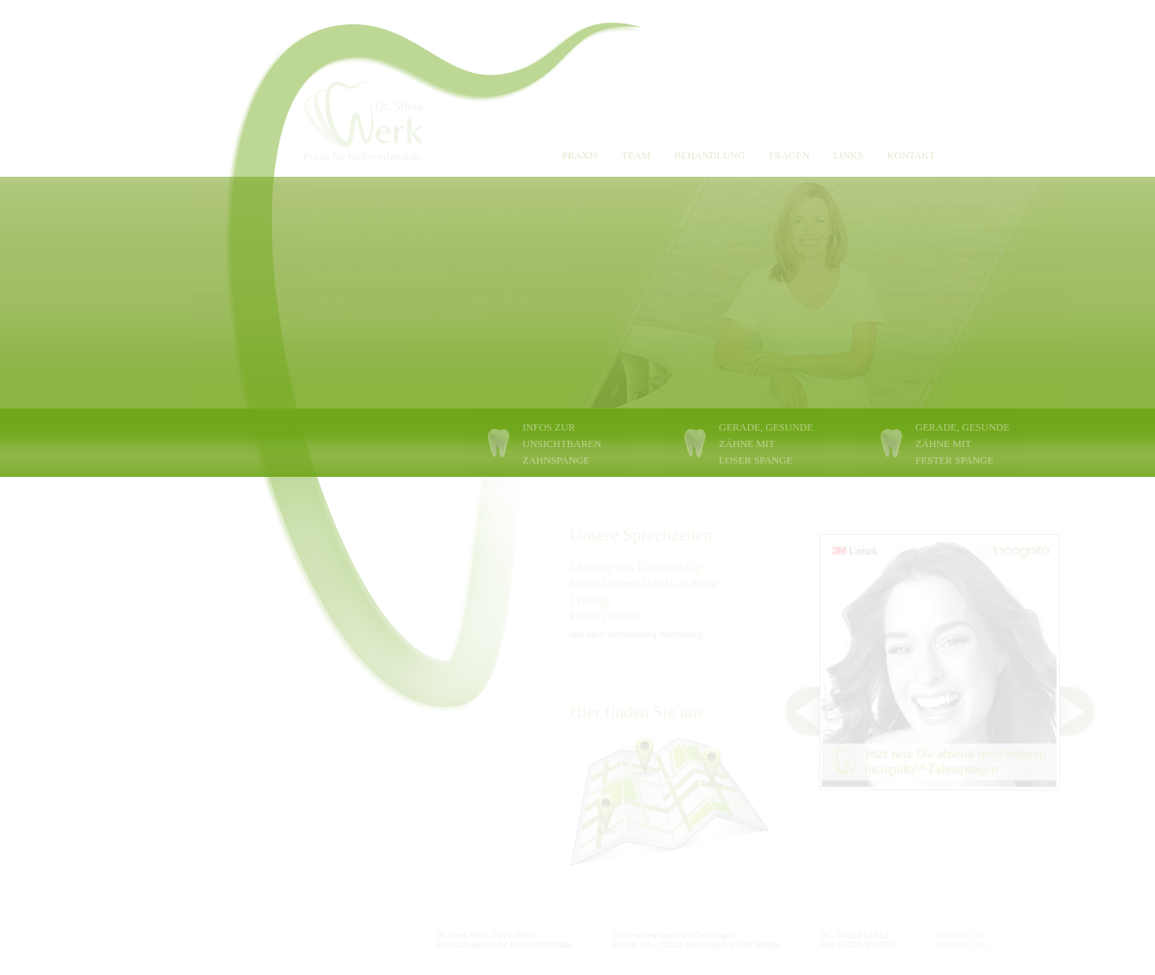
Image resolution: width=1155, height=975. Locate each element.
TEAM (636, 155)
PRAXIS (580, 155)
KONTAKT (911, 155)
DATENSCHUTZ (964, 944)
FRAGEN (788, 155)
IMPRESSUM (958, 935)
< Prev (793, 711)
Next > (1086, 711)
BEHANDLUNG (709, 155)
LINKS (848, 155)
